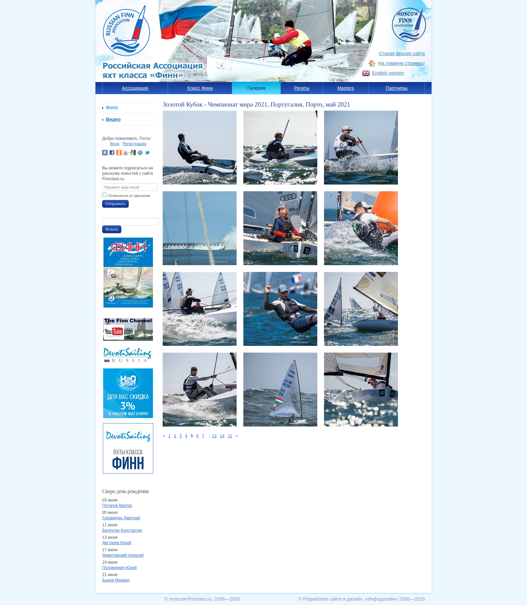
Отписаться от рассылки (129, 196)
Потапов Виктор (117, 505)
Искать (111, 229)
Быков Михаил (115, 580)
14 (222, 436)
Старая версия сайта (402, 53)
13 (214, 436)
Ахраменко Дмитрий (121, 518)
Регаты (301, 88)
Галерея (256, 88)
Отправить (115, 203)
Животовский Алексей (123, 555)
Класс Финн (200, 88)
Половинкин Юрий (119, 567)
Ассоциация (135, 88)
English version (388, 73)
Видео (113, 119)
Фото (112, 107)
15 (230, 436)
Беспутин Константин (122, 530)
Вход (114, 144)
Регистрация (134, 144)
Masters (345, 88)
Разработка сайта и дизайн (332, 599)
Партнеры (396, 88)
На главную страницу (401, 63)
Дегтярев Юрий (116, 542)
